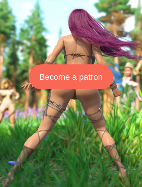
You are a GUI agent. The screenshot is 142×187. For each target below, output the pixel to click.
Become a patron (71, 77)
